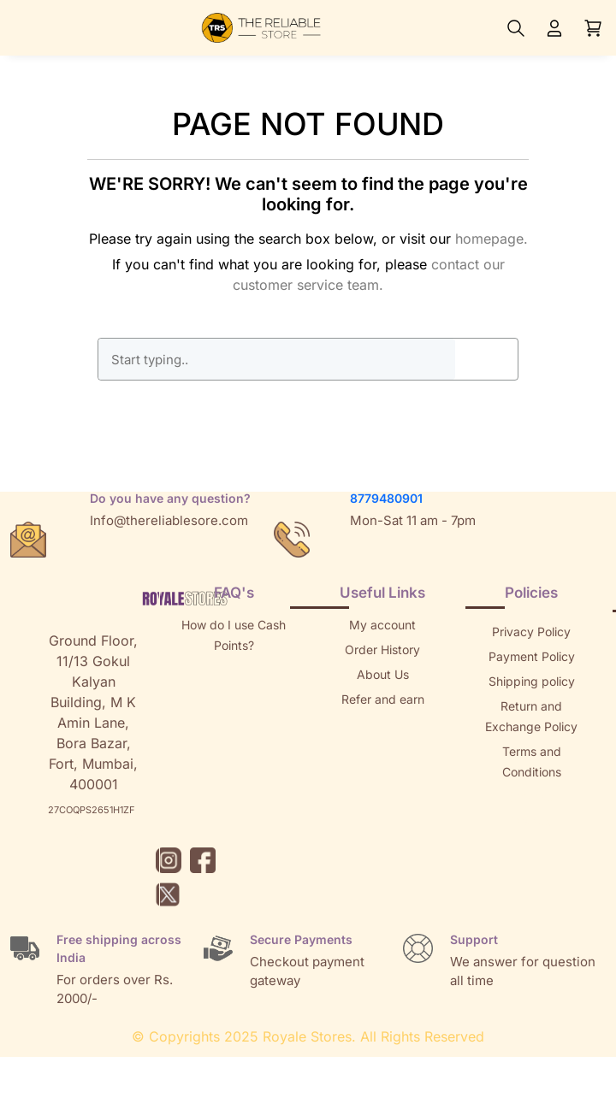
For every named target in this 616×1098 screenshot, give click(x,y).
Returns (382, 724)
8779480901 (386, 498)
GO (486, 359)
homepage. (491, 238)
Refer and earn (382, 699)
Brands (531, 821)
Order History (382, 649)
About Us (383, 674)
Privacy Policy (531, 631)
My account (382, 624)
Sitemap (531, 796)
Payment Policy (532, 656)
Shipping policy (532, 681)
